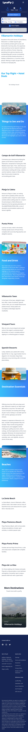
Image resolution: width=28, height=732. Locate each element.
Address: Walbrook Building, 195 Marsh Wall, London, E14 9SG (7, 659)
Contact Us (18, 665)
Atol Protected (18, 689)
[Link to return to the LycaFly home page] (8, 2)
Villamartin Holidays (13, 624)
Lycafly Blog (18, 680)
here (24, 703)
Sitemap (17, 657)
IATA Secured (18, 691)
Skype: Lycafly (5, 669)
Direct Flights (15, 25)
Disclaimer (17, 663)
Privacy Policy (18, 668)
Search (14, 30)
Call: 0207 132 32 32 (6, 663)
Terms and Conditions (20, 660)
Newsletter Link (19, 683)
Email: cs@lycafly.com (7, 666)
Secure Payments (19, 686)
